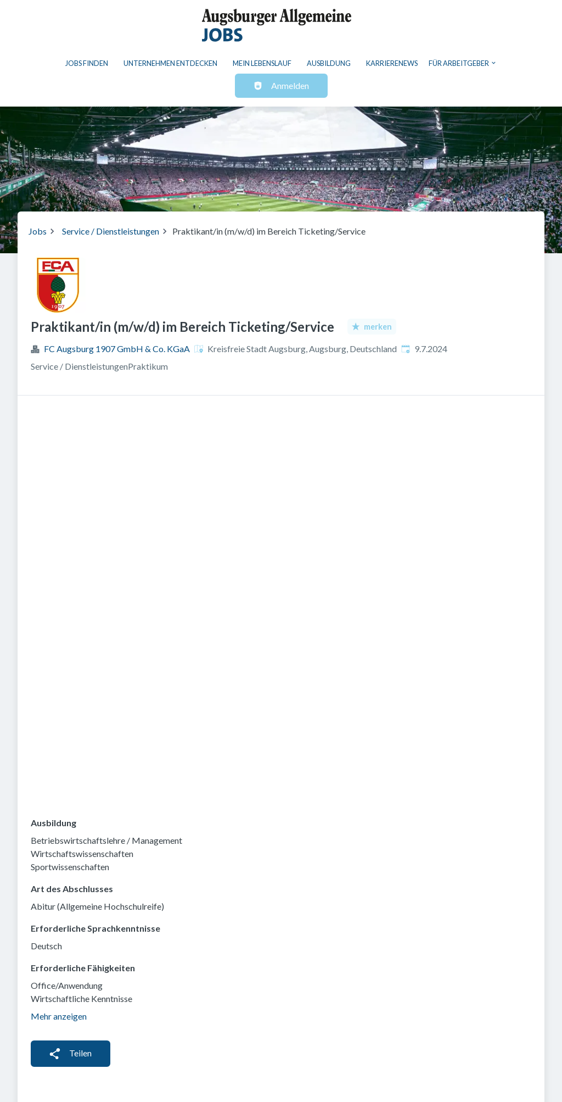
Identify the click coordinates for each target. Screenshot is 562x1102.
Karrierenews (392, 63)
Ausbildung (329, 63)
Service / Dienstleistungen (110, 231)
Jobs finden (86, 63)
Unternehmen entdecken (170, 63)
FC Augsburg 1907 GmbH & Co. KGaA (117, 348)
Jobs (38, 231)
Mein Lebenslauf (262, 63)
